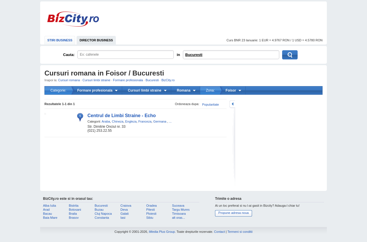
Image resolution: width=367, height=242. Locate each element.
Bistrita (74, 205)
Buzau (99, 209)
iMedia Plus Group (162, 231)
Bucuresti (193, 55)
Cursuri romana (69, 80)
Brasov (74, 217)
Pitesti (150, 209)
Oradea (151, 205)
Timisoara (179, 213)
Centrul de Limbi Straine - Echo (121, 115)
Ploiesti (151, 213)
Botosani (75, 209)
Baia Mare (50, 217)
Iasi (122, 217)
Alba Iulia (49, 205)
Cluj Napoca (103, 213)
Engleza (131, 121)
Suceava (178, 205)
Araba (106, 121)
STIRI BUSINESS (59, 40)
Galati (124, 213)
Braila (73, 213)
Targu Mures (181, 209)
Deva (124, 209)
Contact (219, 231)
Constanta (102, 217)
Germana (159, 121)
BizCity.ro (73, 19)
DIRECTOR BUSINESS (96, 40)
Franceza (144, 121)
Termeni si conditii (239, 231)
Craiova (125, 205)
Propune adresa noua (233, 212)
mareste (232, 104)
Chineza (117, 121)
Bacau (47, 213)
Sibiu (149, 217)
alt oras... (178, 217)
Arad (46, 209)
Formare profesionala (128, 80)
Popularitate (210, 104)
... (170, 121)
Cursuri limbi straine (96, 80)
